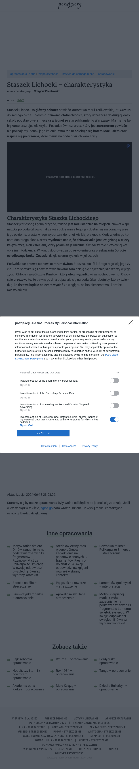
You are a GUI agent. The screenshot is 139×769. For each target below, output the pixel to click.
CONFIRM (43, 433)
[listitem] (69, 373)
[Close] (132, 323)
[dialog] (69, 384)
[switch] (114, 380)
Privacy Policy (90, 446)
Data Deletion (49, 446)
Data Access (69, 446)
